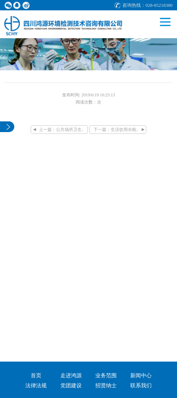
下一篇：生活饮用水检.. (115, 129)
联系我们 (141, 385)
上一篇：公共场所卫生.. (61, 129)
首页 (36, 375)
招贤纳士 (106, 385)
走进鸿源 (71, 375)
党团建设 (71, 385)
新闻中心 (141, 375)
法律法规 (36, 385)
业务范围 (106, 375)
